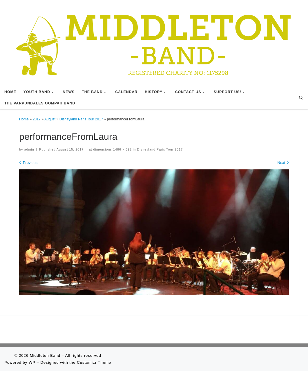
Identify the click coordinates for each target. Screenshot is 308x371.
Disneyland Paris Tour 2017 (81, 119)
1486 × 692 (122, 149)
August (49, 119)
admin (29, 149)
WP (32, 362)
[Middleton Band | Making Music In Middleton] (154, 42)
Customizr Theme (94, 362)
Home (24, 119)
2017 (37, 119)
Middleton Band (45, 355)
